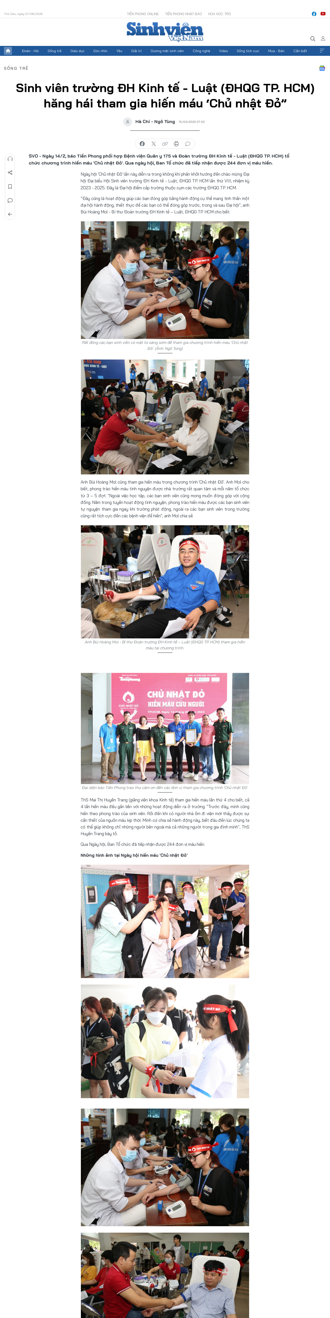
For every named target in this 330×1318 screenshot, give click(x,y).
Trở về (10, 214)
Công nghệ (201, 51)
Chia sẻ (10, 173)
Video (223, 51)
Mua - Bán (276, 51)
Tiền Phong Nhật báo (183, 14)
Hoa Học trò (219, 14)
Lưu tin (10, 187)
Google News (322, 68)
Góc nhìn (100, 51)
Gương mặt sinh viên (167, 51)
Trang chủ (8, 51)
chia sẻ (142, 144)
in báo (176, 144)
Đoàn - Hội (30, 51)
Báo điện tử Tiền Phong (165, 32)
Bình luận (10, 200)
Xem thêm (322, 51)
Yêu (119, 51)
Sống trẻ (55, 51)
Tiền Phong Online (143, 14)
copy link (165, 144)
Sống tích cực (248, 51)
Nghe (10, 159)
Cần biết (300, 51)
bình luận (188, 144)
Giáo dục (77, 51)
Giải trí (136, 51)
